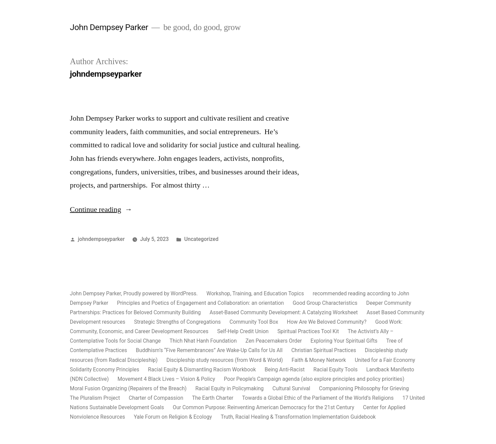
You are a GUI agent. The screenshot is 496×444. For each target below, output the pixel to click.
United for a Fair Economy (385, 360)
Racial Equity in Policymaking (229, 388)
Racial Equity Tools (336, 369)
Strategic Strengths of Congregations (177, 322)
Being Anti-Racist (284, 369)
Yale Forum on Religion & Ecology (173, 417)
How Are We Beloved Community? (326, 322)
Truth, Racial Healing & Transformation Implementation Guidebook (298, 417)
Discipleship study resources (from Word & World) (224, 360)
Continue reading (98, 209)
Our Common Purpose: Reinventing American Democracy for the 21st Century (263, 407)
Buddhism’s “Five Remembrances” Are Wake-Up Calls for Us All (209, 350)
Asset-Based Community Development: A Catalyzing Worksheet (283, 312)
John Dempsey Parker (109, 27)
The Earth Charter (212, 398)
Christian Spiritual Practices (323, 350)
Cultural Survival (291, 388)
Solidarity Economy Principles (104, 369)
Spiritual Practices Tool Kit (308, 331)
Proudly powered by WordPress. (161, 293)
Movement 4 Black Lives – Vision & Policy (166, 379)
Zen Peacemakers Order (273, 341)
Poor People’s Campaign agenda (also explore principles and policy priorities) (314, 379)
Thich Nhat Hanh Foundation (203, 341)
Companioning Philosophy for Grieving (364, 388)
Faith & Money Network (319, 360)
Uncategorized (201, 239)
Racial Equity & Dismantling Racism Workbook (202, 369)
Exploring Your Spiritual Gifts (344, 341)
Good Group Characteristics (325, 303)
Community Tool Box (253, 322)
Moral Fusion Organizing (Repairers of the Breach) (128, 388)
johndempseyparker (101, 239)
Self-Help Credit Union (243, 331)
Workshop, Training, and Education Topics (255, 293)
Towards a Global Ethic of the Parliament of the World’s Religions (318, 398)
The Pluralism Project (95, 398)
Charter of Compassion (156, 398)
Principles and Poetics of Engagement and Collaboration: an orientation (200, 303)
